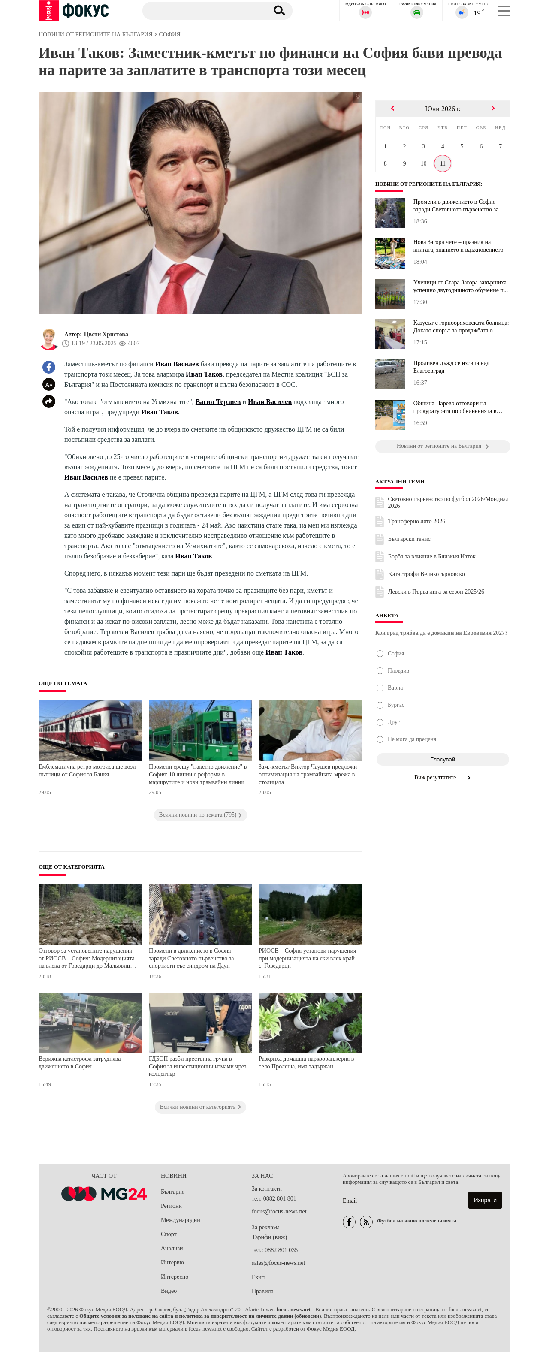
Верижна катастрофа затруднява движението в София (80, 1063)
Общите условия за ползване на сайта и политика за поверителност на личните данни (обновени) (200, 1316)
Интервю (172, 1262)
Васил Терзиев (218, 401)
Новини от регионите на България (431, 184)
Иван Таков (204, 374)
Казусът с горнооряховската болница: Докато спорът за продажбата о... (461, 327)
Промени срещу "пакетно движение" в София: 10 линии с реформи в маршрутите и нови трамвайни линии (198, 774)
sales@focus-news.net (278, 1263)
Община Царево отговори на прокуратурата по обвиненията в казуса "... (455, 407)
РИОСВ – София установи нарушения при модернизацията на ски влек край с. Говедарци (307, 958)
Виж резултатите (442, 777)
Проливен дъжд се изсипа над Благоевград (451, 367)
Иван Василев (177, 364)
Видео (169, 1291)
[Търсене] (201, 10)
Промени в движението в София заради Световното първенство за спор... (456, 206)
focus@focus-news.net (279, 1211)
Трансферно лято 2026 (416, 521)
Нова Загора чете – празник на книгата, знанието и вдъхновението (458, 246)
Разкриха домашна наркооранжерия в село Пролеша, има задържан (306, 1063)
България (172, 1192)
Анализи (172, 1248)
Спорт (169, 1234)
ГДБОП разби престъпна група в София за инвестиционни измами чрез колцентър (198, 1066)
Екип (258, 1277)
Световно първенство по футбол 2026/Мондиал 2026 (448, 502)
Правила (263, 1291)
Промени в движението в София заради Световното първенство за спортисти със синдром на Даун (191, 958)
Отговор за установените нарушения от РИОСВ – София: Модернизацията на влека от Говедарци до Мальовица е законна (88, 959)
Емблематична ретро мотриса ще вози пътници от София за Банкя (87, 771)
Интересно (174, 1277)
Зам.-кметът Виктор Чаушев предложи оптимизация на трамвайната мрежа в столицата (308, 774)
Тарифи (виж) (269, 1237)
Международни (180, 1220)
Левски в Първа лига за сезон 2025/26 (436, 591)
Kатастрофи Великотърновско (426, 574)
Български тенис (409, 539)
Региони (171, 1206)
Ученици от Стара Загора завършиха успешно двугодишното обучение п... (460, 286)
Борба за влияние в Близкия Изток (432, 556)
